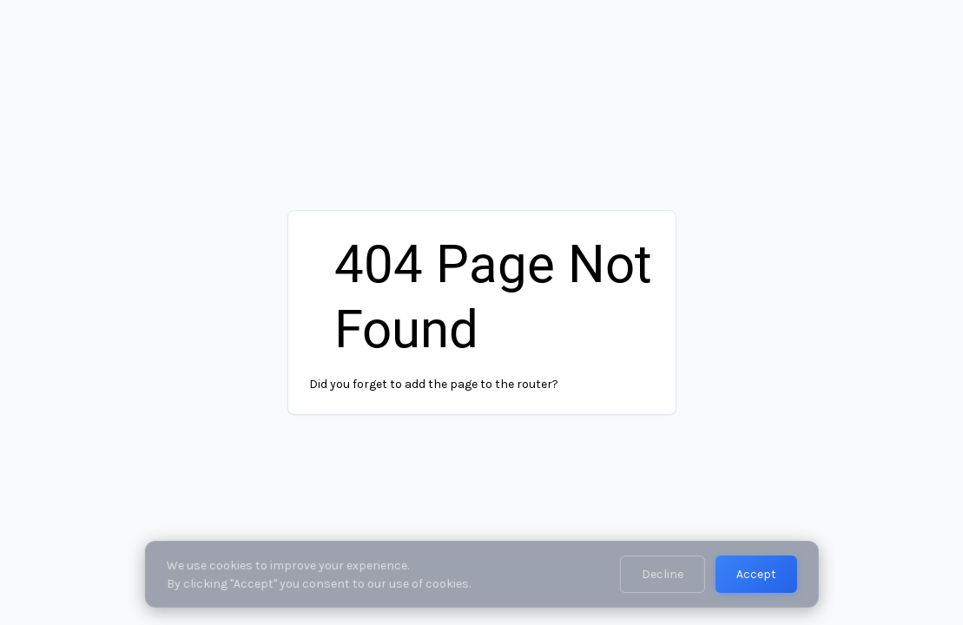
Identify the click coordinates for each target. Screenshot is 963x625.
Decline (662, 574)
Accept (756, 574)
